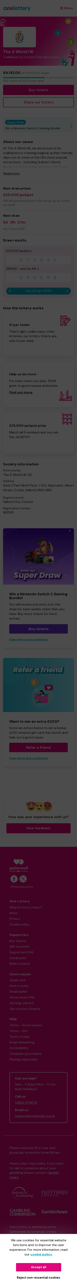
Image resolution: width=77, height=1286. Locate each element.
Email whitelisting (22, 1042)
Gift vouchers (19, 946)
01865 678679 (26, 1102)
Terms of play (19, 1036)
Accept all (38, 1267)
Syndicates (17, 958)
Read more (11, 173)
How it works (19, 986)
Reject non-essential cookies (38, 1277)
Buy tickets (38, 89)
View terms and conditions (28, 639)
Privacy (14, 918)
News (13, 913)
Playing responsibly (23, 1059)
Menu (66, 8)
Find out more (20, 392)
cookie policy (41, 1254)
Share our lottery (39, 102)
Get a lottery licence (24, 1009)
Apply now (17, 980)
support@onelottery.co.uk (35, 1116)
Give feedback (38, 828)
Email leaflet (18, 991)
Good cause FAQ (22, 997)
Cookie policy (19, 924)
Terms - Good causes (25, 1025)
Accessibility (18, 1048)
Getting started (21, 1003)
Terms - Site (18, 1031)
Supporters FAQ (21, 952)
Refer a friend (38, 747)
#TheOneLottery (21, 887)
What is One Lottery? (25, 907)
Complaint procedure (25, 1053)
